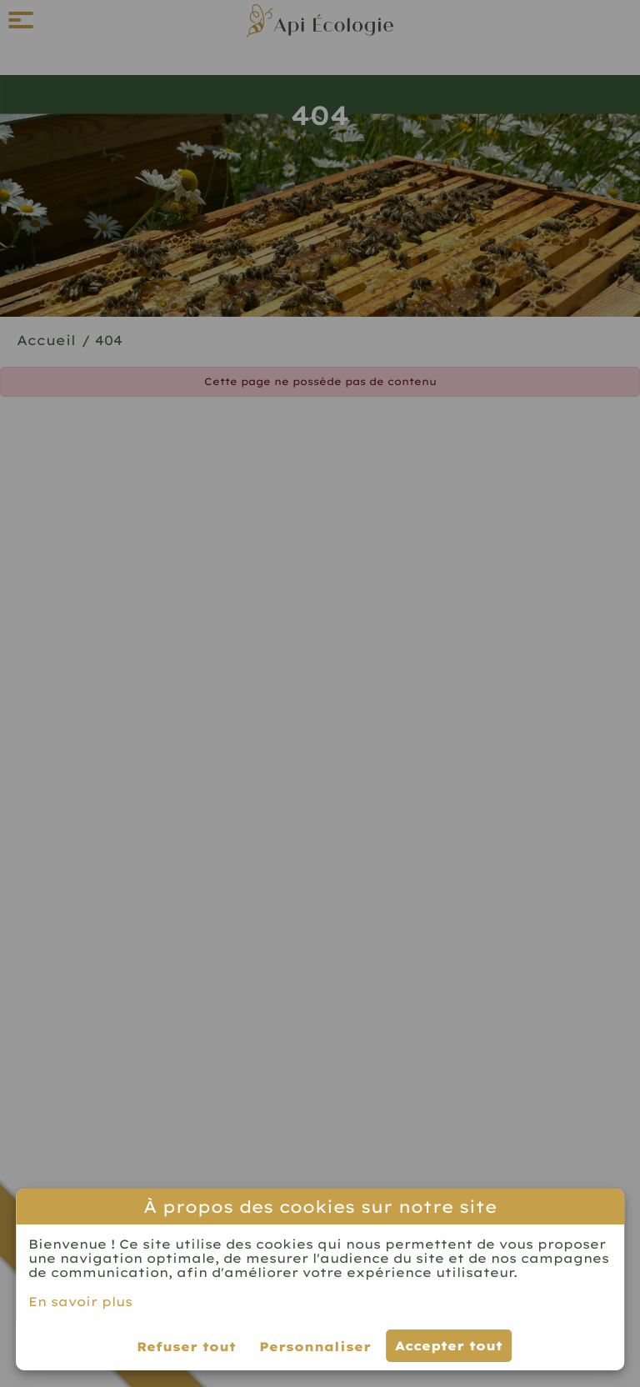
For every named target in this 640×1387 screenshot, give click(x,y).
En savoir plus (80, 1301)
